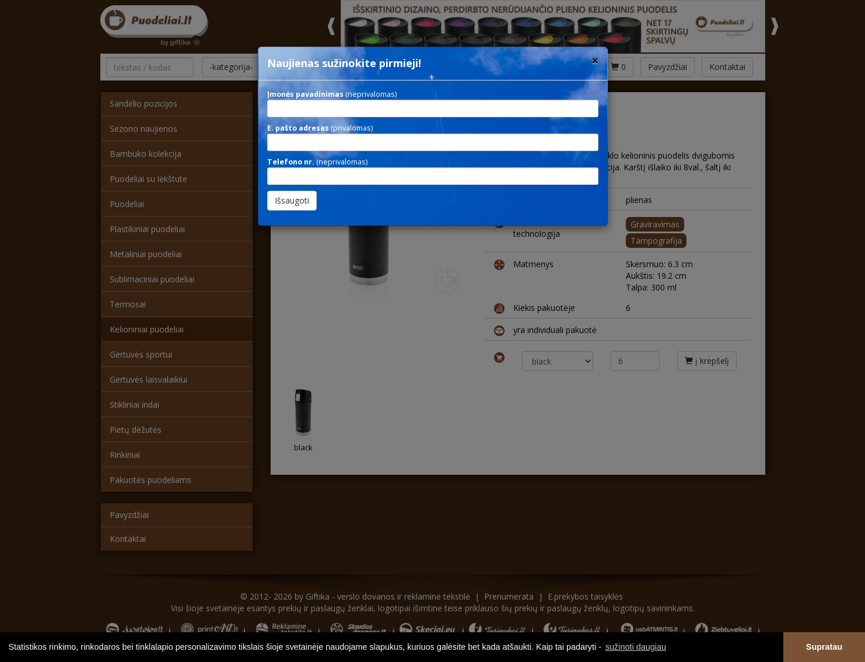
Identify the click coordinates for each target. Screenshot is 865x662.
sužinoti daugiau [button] (635, 647)
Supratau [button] (824, 647)
